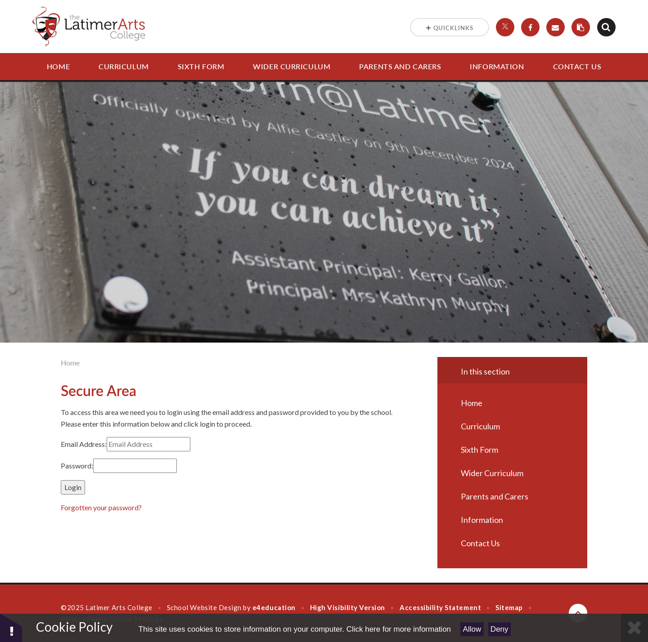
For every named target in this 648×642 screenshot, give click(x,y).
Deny (499, 629)
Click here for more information (398, 629)
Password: (77, 465)
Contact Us (577, 66)
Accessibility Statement (440, 607)
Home (58, 66)
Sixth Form (201, 66)
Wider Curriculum (291, 66)
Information (497, 66)
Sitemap (509, 607)
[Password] (135, 466)
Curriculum (124, 66)
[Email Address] (148, 444)
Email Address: (84, 444)
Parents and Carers (400, 66)
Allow (472, 629)
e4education (274, 607)
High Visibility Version (347, 607)
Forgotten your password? (101, 507)
